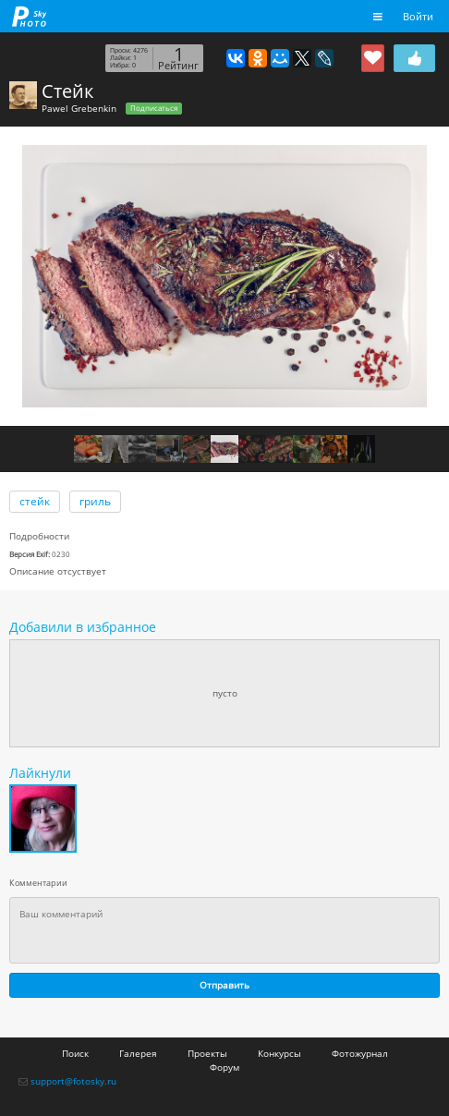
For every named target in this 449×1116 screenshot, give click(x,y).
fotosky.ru (29, 16)
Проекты (207, 1053)
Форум (224, 1067)
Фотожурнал (360, 1053)
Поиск (75, 1053)
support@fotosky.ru (73, 1080)
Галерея (138, 1053)
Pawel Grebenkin (79, 108)
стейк (34, 501)
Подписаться (153, 108)
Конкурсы (279, 1053)
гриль (95, 501)
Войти (418, 16)
